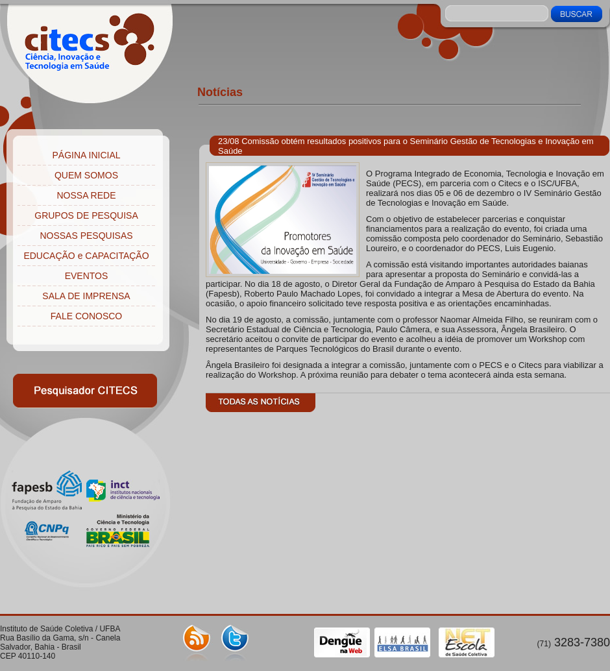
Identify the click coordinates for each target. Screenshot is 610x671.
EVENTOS (86, 276)
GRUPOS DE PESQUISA (86, 215)
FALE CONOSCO (86, 316)
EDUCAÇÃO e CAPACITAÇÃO (86, 255)
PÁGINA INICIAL (86, 155)
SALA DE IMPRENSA (86, 296)
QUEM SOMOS (86, 175)
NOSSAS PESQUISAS (86, 235)
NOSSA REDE (86, 195)
